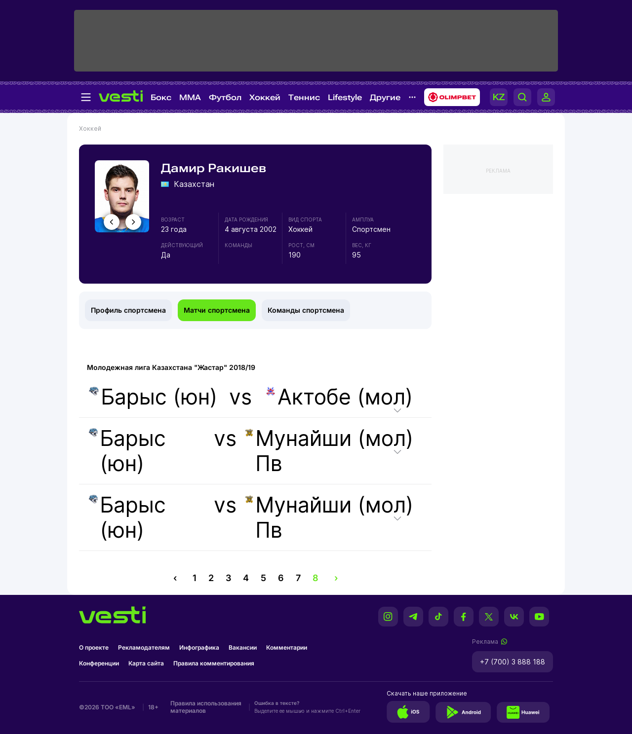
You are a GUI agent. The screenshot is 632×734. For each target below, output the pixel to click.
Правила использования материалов (205, 706)
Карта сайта (146, 663)
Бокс (161, 97)
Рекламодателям (144, 647)
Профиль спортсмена (128, 310)
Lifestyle (345, 97)
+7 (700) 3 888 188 (512, 662)
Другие (385, 97)
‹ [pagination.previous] (175, 578)
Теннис (304, 97)
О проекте (94, 647)
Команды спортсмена (306, 310)
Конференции (99, 663)
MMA (190, 97)
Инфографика (199, 647)
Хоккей (264, 97)
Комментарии (286, 647)
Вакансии (243, 647)
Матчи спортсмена (217, 310)
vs (250, 396)
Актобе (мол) (339, 396)
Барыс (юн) (153, 396)
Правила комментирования (213, 663)
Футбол (225, 97)
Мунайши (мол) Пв (329, 451)
